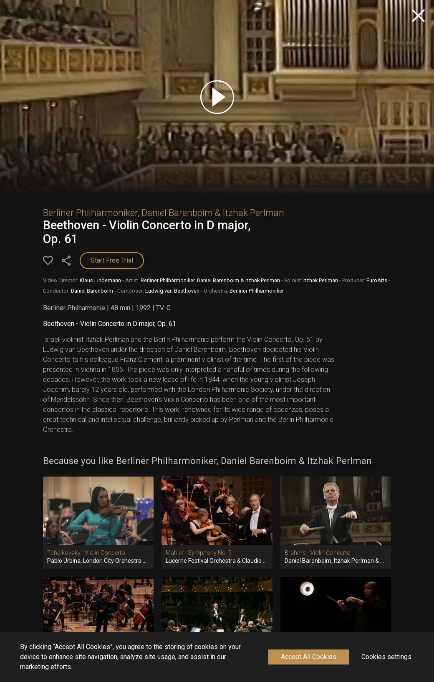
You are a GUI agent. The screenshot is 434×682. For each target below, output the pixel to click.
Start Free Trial (112, 260)
